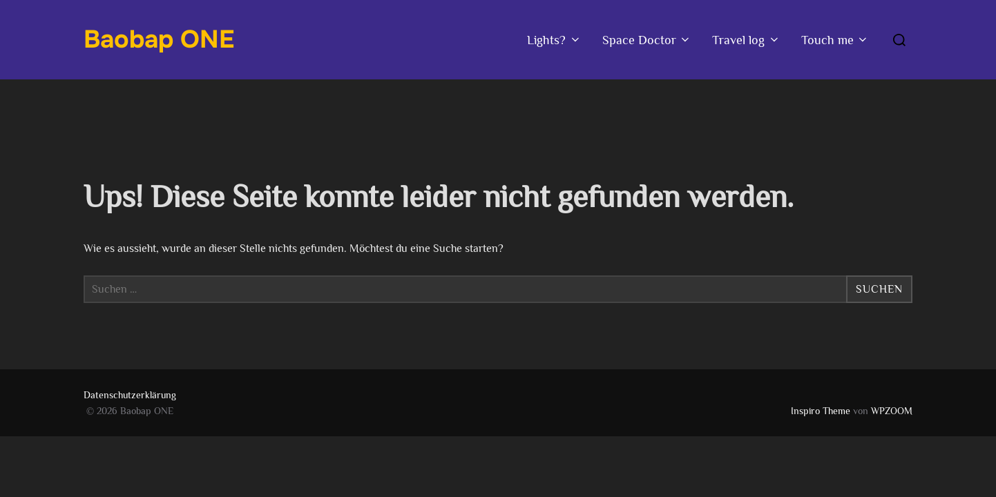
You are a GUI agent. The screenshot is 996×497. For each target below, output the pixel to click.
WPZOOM (891, 410)
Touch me (835, 40)
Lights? (554, 40)
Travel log (746, 40)
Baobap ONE (159, 39)
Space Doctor (647, 40)
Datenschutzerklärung (130, 394)
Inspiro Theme (820, 410)
